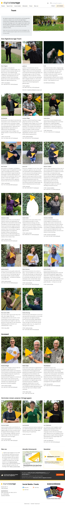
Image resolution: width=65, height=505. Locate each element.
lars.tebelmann (50, 440)
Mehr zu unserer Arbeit (15, 466)
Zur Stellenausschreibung (49, 82)
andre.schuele (29, 233)
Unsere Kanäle (17, 6)
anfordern (53, 456)
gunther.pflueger (29, 136)
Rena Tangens (4, 363)
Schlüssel (15, 84)
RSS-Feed (26, 489)
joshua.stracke (50, 284)
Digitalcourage (4, 64)
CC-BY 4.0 (39, 31)
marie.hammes (29, 282)
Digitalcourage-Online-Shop (50, 272)
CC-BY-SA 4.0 (8, 64)
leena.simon (49, 130)
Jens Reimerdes (36, 31)
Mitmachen (24, 6)
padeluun (28, 86)
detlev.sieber (28, 391)
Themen (3, 6)
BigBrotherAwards (13, 462)
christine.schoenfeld (51, 234)
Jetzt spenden (60, 6)
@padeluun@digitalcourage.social (34, 90)
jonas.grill (28, 186)
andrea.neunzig (29, 328)
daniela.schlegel (7, 385)
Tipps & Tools (9, 6)
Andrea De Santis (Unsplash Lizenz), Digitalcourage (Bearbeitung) (53, 64)
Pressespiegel (59, 174)
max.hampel (7, 183)
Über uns (36, 6)
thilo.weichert (50, 384)
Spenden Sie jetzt (25, 477)
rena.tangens (7, 82)
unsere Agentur (59, 176)
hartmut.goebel (7, 439)
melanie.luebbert (50, 188)
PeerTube (37, 487)
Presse (30, 6)
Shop (53, 6)
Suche (63, 3)
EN (47, 3)
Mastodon (26, 487)
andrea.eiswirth (7, 281)
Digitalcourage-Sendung (49, 428)
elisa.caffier (6, 328)
